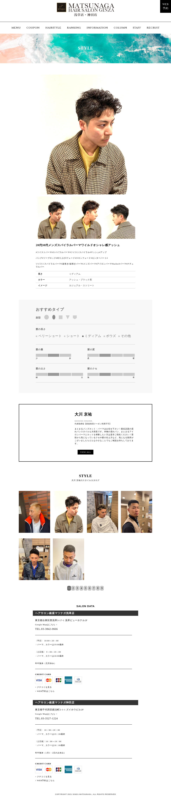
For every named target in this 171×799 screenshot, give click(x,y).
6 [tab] (89, 588)
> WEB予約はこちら (45, 691)
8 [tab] (97, 588)
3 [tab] (77, 588)
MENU (16, 27)
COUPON (33, 27)
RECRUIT (153, 27)
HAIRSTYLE (53, 27)
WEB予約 (165, 6)
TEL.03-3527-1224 (46, 718)
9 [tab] (102, 588)
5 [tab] (85, 588)
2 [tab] (73, 588)
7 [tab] (93, 588)
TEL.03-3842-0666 (46, 629)
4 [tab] (81, 588)
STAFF (137, 27)
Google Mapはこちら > (46, 625)
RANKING (74, 27)
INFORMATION (97, 27)
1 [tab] (69, 588)
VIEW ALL (85, 452)
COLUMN (120, 27)
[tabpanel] (85, 538)
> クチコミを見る (43, 687)
